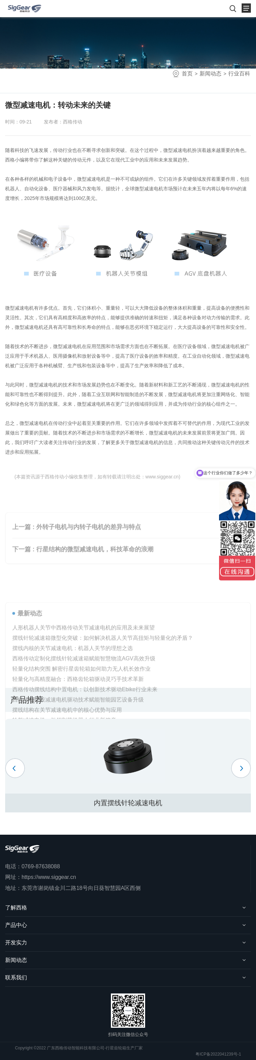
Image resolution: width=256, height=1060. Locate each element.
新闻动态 (210, 73)
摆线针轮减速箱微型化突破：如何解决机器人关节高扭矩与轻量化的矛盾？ (102, 692)
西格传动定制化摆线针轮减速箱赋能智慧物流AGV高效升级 (83, 713)
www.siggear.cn (162, 476)
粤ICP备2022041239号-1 (218, 1054)
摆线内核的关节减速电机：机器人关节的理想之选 (72, 703)
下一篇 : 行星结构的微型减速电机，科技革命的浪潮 (82, 571)
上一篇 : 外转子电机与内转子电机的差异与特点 (76, 548)
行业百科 (239, 73)
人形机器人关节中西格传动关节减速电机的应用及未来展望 (83, 682)
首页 (187, 73)
